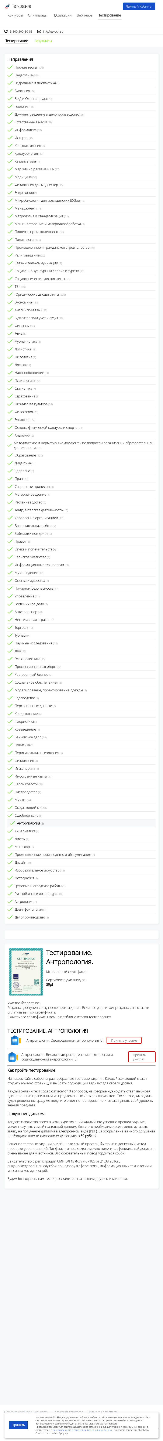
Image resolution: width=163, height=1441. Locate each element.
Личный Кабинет (139, 6)
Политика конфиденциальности (26, 1412)
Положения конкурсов (67, 1412)
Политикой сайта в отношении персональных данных (82, 1429)
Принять (18, 1425)
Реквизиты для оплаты (102, 1412)
